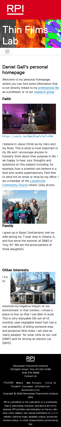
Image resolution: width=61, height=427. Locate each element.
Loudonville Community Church (23, 183)
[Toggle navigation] (7, 51)
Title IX (50, 382)
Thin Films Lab (25, 35)
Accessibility (30, 390)
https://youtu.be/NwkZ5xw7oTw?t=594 (27, 136)
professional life (48, 88)
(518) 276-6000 (30, 372)
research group (44, 92)
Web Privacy (34, 382)
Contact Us (30, 376)
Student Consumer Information (30, 386)
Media (19, 382)
